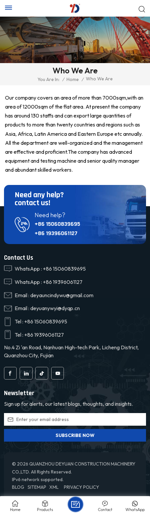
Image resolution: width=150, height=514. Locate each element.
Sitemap (37, 487)
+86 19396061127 (56, 233)
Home (73, 79)
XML (54, 487)
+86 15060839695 (57, 224)
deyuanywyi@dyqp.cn (55, 308)
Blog (18, 487)
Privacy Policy (81, 487)
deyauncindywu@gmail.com (61, 295)
